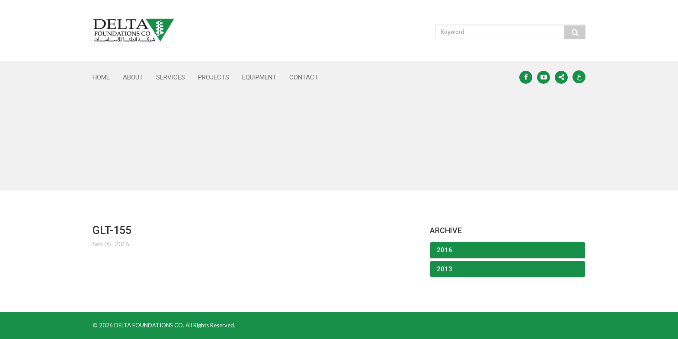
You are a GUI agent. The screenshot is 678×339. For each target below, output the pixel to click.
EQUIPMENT (259, 77)
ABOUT (133, 77)
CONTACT (303, 77)
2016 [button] (444, 250)
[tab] (507, 250)
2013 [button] (444, 269)
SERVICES (170, 77)
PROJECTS (213, 77)
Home (101, 77)
